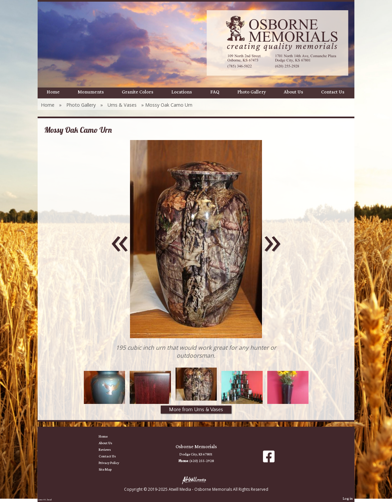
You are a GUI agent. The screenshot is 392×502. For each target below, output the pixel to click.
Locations (181, 92)
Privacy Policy (114, 463)
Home (53, 92)
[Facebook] (269, 458)
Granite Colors (137, 92)
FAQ (214, 92)
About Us (293, 92)
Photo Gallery (251, 92)
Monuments (91, 92)
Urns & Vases (122, 105)
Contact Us (332, 92)
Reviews (110, 450)
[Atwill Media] (196, 479)
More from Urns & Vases (196, 409)
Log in (348, 498)
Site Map (110, 469)
